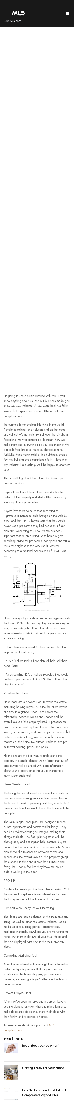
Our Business (12, 21)
